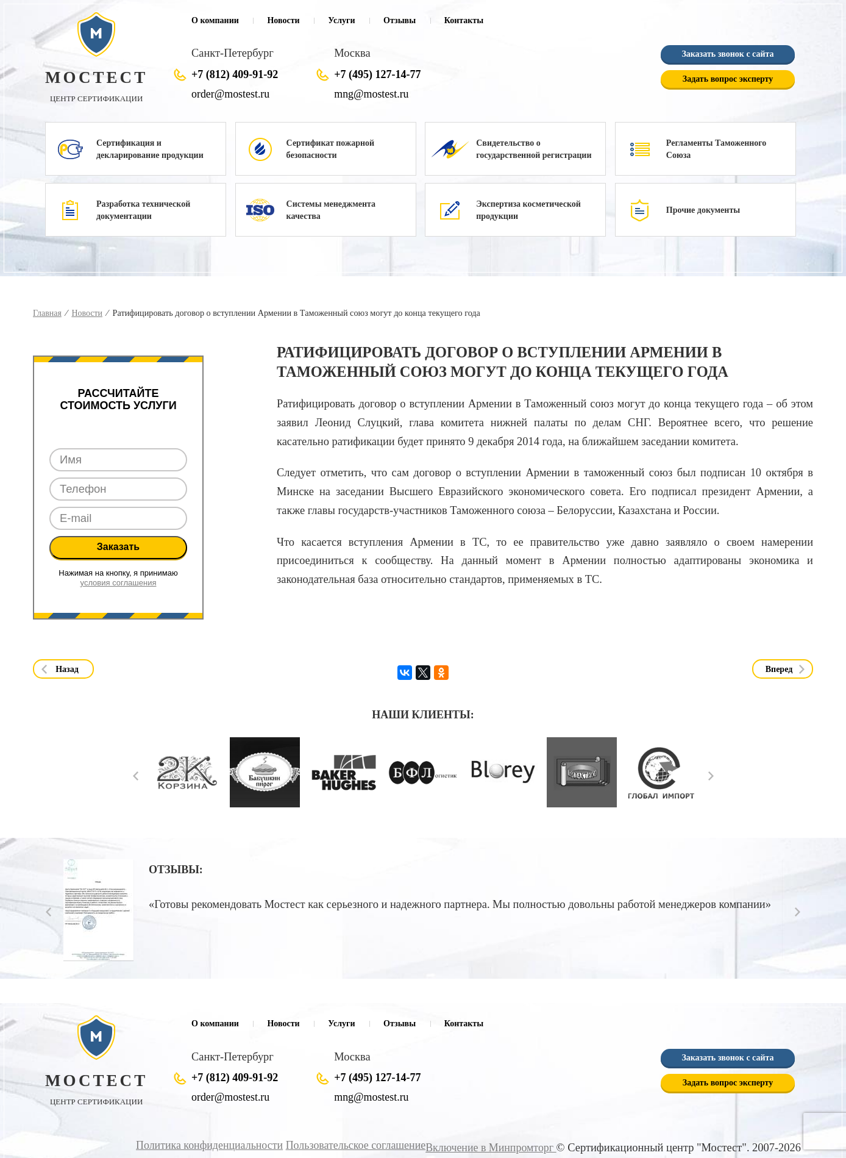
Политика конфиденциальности (199, 1144)
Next (711, 775)
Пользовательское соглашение (350, 1144)
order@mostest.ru (231, 94)
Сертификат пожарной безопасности (330, 149)
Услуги (341, 20)
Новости (283, 20)
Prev (135, 775)
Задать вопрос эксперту (728, 79)
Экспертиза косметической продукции (528, 210)
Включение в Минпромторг (489, 1147)
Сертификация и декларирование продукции (150, 149)
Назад (67, 669)
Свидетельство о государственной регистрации (533, 149)
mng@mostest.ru (372, 94)
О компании (215, 20)
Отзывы (399, 20)
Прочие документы (703, 210)
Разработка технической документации (143, 210)
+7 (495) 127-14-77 (377, 74)
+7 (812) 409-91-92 (234, 74)
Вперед (779, 669)
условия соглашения (118, 582)
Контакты (463, 20)
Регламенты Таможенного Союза (716, 149)
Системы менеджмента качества (330, 210)
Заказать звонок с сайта (727, 54)
